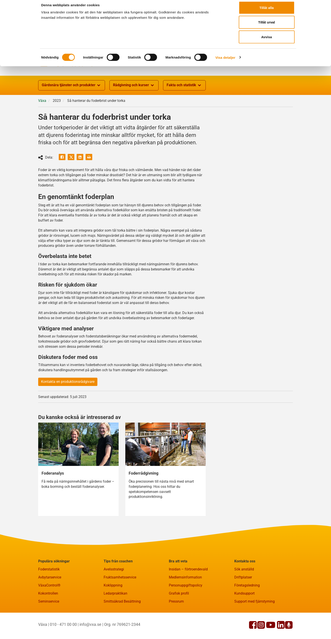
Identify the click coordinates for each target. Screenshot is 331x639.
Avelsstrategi (114, 591)
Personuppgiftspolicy (185, 607)
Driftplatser (243, 599)
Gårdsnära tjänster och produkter (71, 107)
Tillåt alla (267, 12)
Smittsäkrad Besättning (122, 623)
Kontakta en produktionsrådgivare (67, 403)
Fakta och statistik (184, 107)
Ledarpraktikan (115, 615)
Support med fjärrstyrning (254, 623)
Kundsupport (244, 615)
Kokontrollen (48, 615)
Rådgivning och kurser (134, 107)
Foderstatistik (49, 591)
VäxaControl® (49, 607)
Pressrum (176, 623)
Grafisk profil (179, 615)
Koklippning (113, 607)
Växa (42, 122)
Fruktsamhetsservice (120, 599)
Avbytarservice (49, 599)
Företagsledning (247, 607)
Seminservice (48, 623)
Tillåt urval (266, 26)
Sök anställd (244, 591)
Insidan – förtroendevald (188, 591)
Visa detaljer (225, 61)
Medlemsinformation (185, 599)
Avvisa (266, 41)
